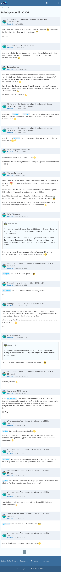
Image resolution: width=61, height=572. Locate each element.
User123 (7, 291)
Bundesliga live (13, 67)
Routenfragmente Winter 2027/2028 (20, 45)
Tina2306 (10, 24)
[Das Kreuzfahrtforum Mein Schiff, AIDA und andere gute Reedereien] (4, 3)
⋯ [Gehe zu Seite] (28, 552)
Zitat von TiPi (12, 224)
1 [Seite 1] (24, 552)
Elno (6, 431)
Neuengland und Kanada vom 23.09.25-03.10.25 (25, 283)
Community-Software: (30, 569)
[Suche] (46, 3)
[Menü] (58, 3)
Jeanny (7, 459)
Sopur (16, 114)
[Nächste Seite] (36, 552)
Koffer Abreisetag (13, 214)
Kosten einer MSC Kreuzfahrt (18, 391)
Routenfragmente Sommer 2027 (19, 150)
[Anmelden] (52, 3)
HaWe (27, 114)
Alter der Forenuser (14, 173)
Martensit (12, 399)
